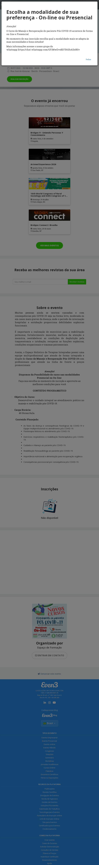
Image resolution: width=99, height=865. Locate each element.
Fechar (88, 59)
